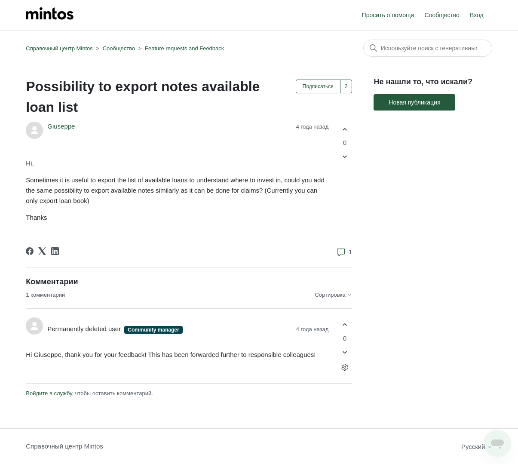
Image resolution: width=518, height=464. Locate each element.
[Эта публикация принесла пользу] (344, 129)
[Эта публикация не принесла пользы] (344, 156)
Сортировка (333, 295)
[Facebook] (30, 251)
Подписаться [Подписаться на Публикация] (318, 86)
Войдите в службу (49, 393)
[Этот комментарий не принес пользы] (344, 352)
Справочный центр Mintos (59, 48)
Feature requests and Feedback (184, 48)
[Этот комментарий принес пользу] (344, 324)
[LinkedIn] (55, 251)
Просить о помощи (388, 15)
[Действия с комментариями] (344, 367)
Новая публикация (414, 102)
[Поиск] (427, 48)
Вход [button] (477, 15)
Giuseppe (61, 126)
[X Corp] (42, 251)
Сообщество (442, 15)
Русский (476, 446)
